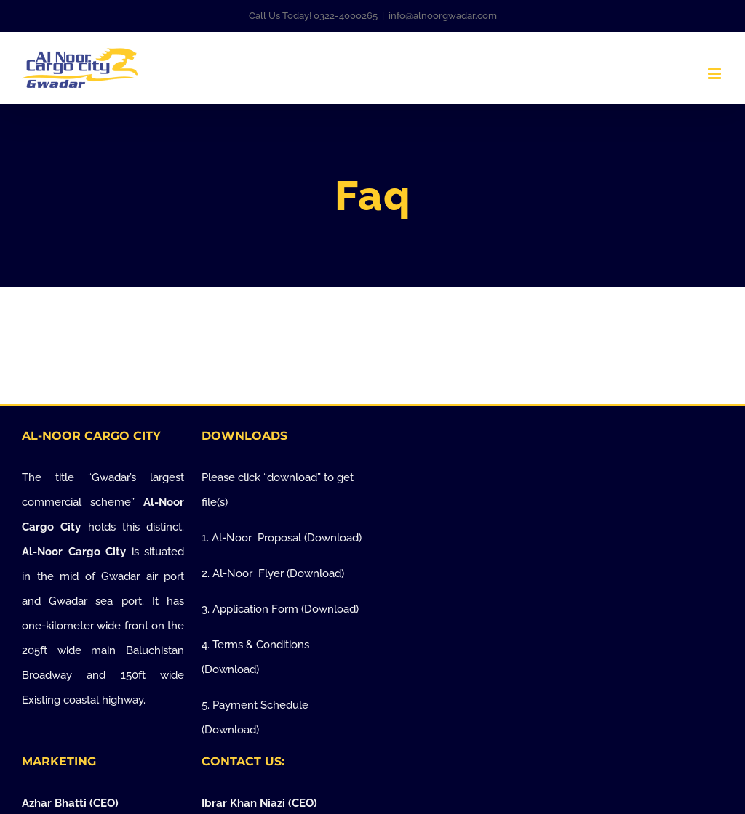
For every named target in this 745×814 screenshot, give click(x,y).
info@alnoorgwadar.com (443, 15)
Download (333, 537)
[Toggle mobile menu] (715, 73)
